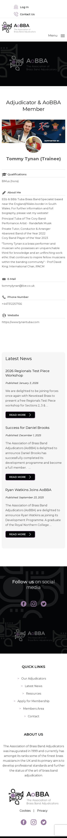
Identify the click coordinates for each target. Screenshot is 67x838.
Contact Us (24, 14)
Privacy (42, 810)
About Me (14, 192)
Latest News (33, 686)
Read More (17, 414)
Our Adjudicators (33, 678)
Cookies (25, 810)
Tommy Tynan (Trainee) (33, 158)
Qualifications (17, 174)
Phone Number (18, 297)
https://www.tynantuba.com (20, 322)
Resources (33, 693)
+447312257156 (12, 303)
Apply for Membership (33, 701)
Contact (33, 716)
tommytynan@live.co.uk (18, 285)
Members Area (33, 708)
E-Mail (12, 279)
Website (13, 315)
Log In (21, 7)
